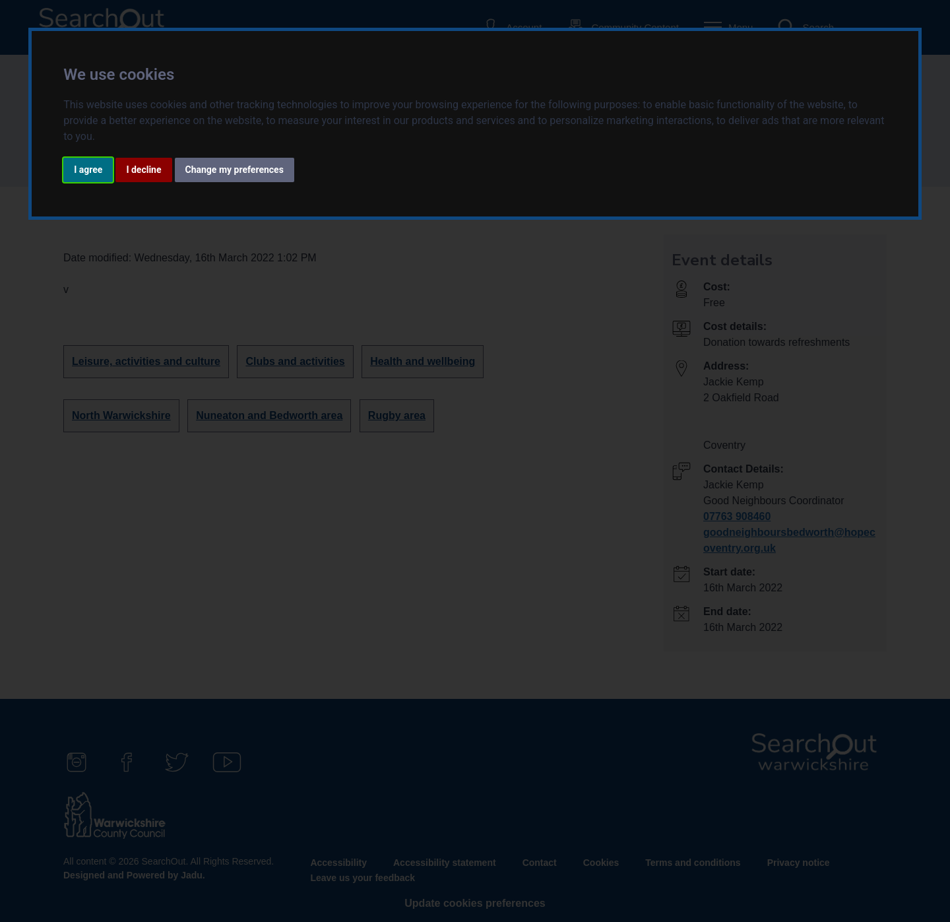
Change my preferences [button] (234, 169)
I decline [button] (143, 169)
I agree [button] (88, 169)
